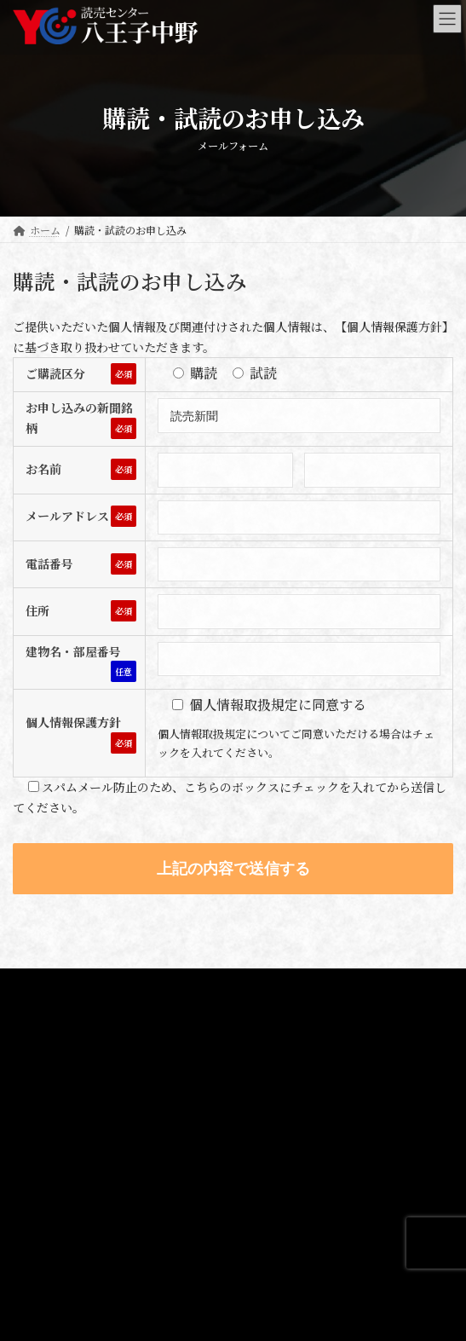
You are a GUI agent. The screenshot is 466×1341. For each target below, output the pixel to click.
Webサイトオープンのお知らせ (97, 1251)
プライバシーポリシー (64, 983)
